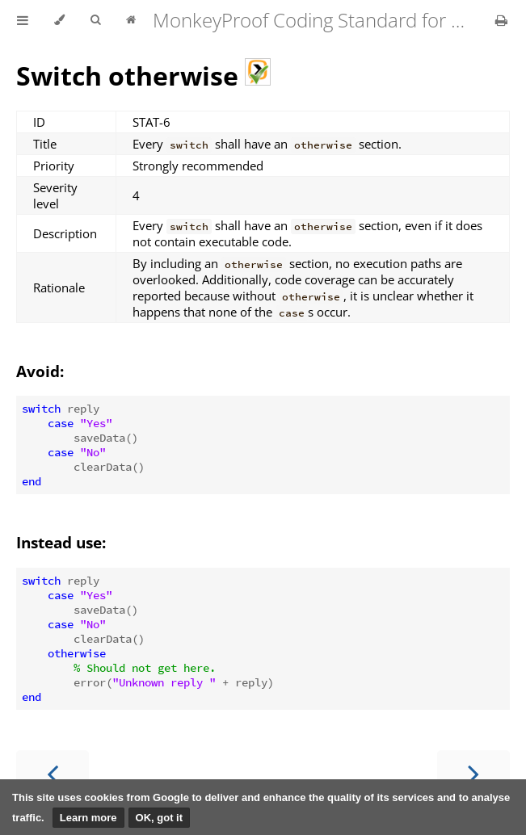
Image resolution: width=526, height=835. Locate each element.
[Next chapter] (473, 772)
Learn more (88, 818)
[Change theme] (59, 20)
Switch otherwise (143, 75)
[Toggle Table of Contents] (22, 20)
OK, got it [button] (159, 818)
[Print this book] (501, 20)
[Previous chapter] (52, 772)
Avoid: (40, 371)
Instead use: (61, 542)
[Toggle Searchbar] (95, 20)
